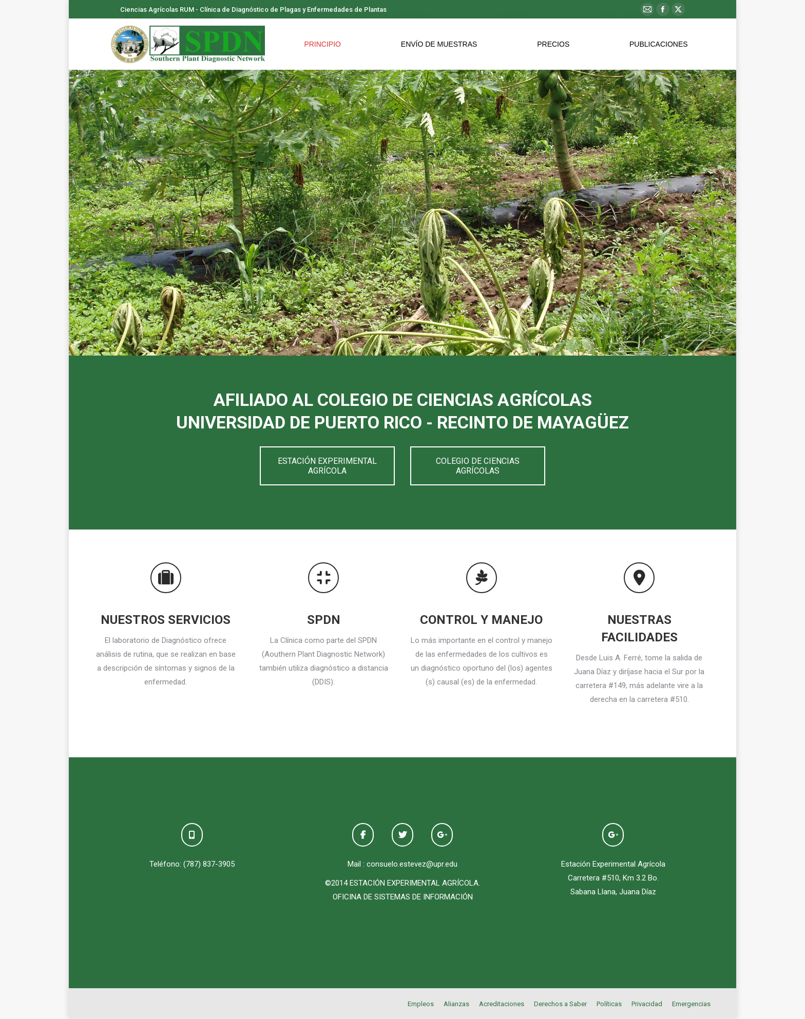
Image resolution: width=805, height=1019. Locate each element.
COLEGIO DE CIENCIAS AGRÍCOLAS (478, 466)
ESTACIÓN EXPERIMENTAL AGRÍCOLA (327, 466)
